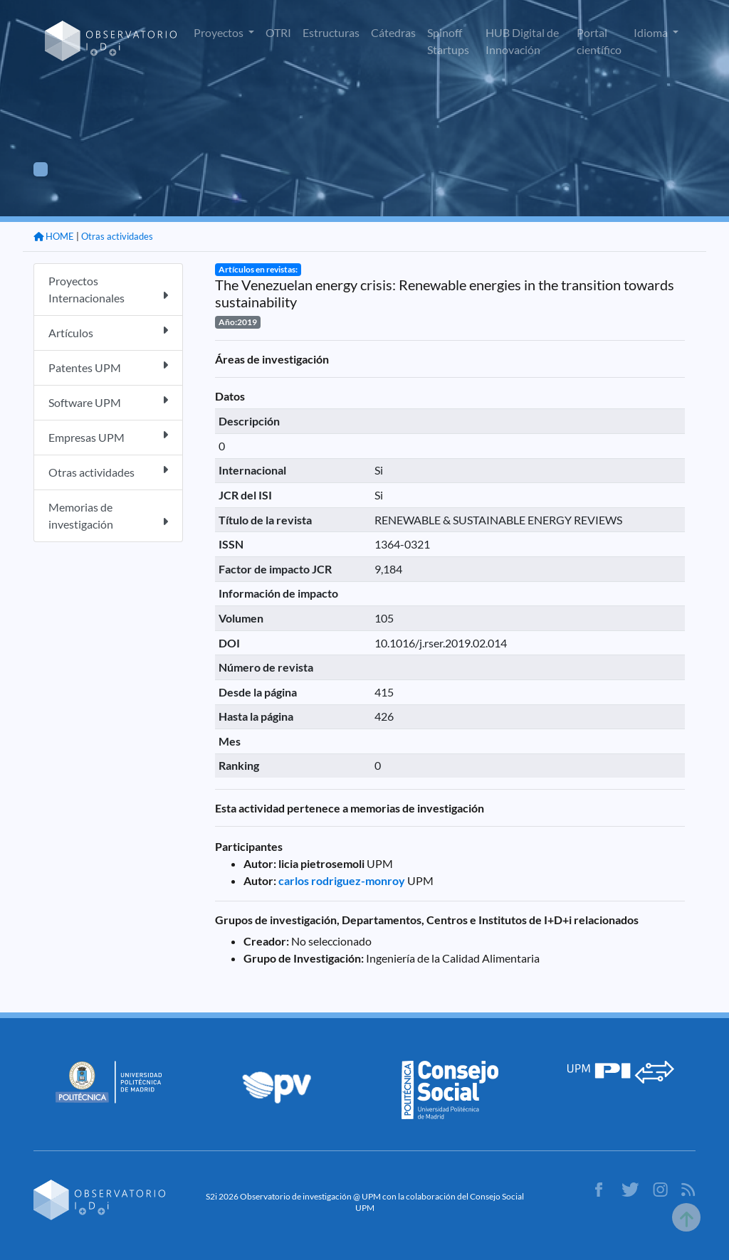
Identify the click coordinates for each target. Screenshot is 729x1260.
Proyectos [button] (220, 32)
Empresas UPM (108, 436)
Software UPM (108, 401)
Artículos (108, 331)
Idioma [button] (652, 32)
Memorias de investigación (108, 515)
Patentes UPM (108, 366)
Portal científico (599, 41)
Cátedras (393, 32)
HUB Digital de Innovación (522, 41)
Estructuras (331, 32)
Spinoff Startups (448, 41)
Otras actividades (117, 236)
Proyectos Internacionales (108, 289)
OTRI (278, 32)
